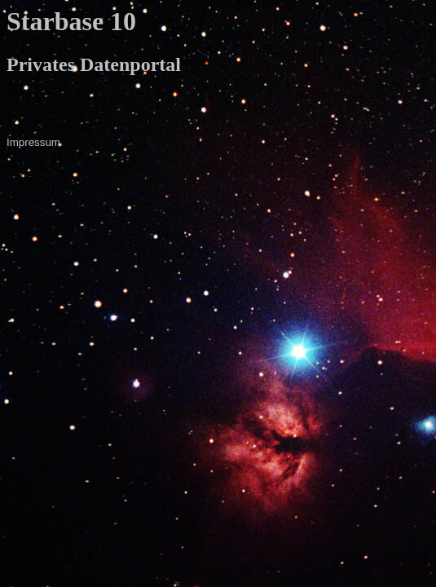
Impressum (33, 142)
